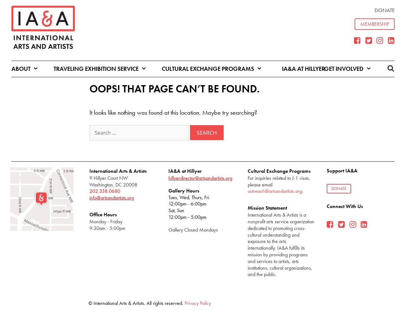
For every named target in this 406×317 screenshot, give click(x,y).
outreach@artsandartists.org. (275, 191)
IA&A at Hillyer (303, 69)
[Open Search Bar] (391, 69)
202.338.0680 (104, 191)
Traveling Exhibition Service (106, 69)
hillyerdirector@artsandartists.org (200, 178)
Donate (385, 10)
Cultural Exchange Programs (217, 69)
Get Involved (353, 69)
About (30, 69)
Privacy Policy (198, 303)
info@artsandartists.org (111, 197)
